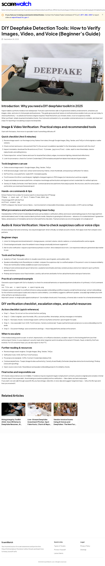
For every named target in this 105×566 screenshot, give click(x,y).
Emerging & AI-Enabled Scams (95, 10)
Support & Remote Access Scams (75, 10)
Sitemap (83, 550)
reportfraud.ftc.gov (20, 17)
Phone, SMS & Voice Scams (56, 10)
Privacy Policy (85, 546)
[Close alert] (102, 15)
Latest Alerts (58, 553)
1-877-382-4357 (86, 15)
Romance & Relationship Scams (38, 10)
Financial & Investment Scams (19, 10)
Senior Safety (6, 10)
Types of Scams (59, 546)
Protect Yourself (60, 550)
